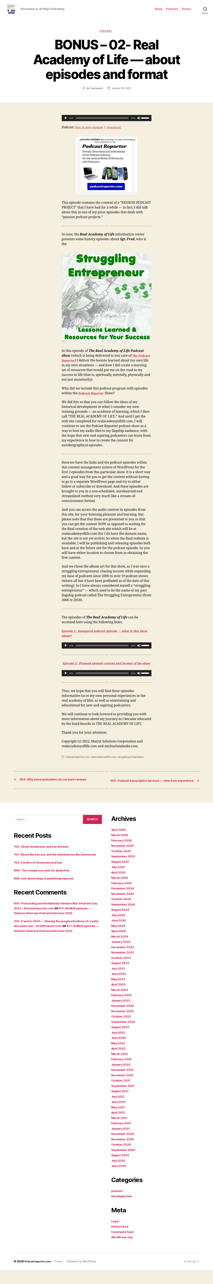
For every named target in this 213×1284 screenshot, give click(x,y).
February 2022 (122, 1073)
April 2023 (119, 998)
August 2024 (121, 924)
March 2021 (120, 1132)
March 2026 (120, 849)
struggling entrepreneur (132, 766)
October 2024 (122, 913)
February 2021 (122, 1137)
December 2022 (123, 1020)
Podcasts (172, 11)
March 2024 (120, 950)
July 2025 (119, 881)
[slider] (102, 123)
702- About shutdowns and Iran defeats (44, 860)
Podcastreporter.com (78, 766)
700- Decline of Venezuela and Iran (41, 881)
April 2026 (119, 843)
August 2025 (121, 876)
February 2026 (122, 854)
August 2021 (121, 1105)
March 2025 (120, 892)
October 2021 (121, 1094)
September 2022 (124, 1036)
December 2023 (123, 961)
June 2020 (119, 1180)
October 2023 (122, 972)
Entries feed (120, 1240)
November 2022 (123, 1025)
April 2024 (119, 945)
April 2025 (119, 886)
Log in (115, 1235)
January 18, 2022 (121, 93)
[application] (106, 123)
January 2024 (122, 956)
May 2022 (119, 1057)
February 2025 (122, 897)
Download (118, 133)
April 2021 (119, 1126)
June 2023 (119, 988)
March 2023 (120, 1004)
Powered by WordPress (85, 1275)
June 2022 (119, 1052)
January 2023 (122, 1014)
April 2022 (119, 1062)
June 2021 (119, 1116)
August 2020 (121, 1169)
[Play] (65, 123)
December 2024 (123, 902)
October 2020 (122, 1158)
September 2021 (124, 1100)
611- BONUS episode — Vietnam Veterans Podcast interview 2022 (57, 949)
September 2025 (124, 870)
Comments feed (123, 1246)
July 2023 (119, 982)
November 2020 (123, 1153)
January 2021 (121, 1142)
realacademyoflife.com (105, 766)
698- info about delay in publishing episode (47, 897)
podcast (106, 36)
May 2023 (119, 993)
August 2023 (121, 977)
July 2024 (119, 929)
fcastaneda (96, 93)
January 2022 (122, 1078)
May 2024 (119, 940)
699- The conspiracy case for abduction (45, 889)
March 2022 (120, 1068)
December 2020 (123, 1148)
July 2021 (118, 1110)
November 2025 (123, 860)
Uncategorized (122, 1210)
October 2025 (122, 865)
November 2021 (123, 1089)
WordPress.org (123, 1251)
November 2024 (123, 908)
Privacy (186, 11)
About (158, 11)
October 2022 (122, 1030)
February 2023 (122, 1009)
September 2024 (124, 918)
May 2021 (118, 1121)
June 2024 (119, 934)
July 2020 (119, 1174)
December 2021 (123, 1084)
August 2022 (121, 1041)
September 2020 (124, 1164)
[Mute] (138, 123)
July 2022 (119, 1046)
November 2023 (123, 966)
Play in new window (90, 133)
